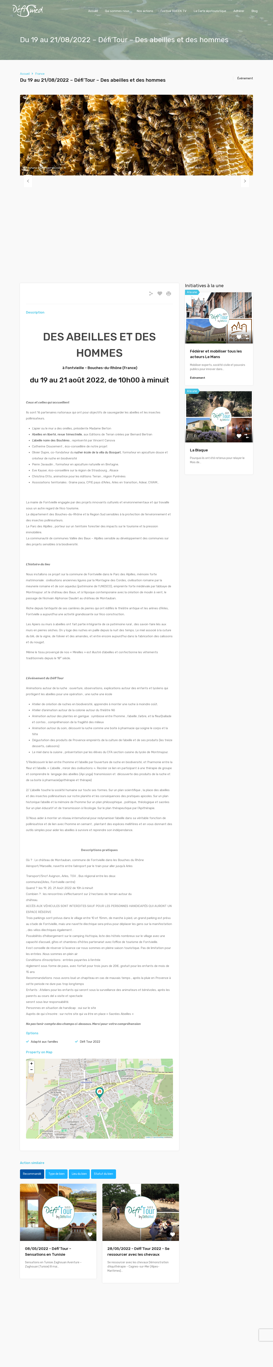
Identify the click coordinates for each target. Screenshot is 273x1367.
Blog (254, 11)
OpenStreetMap (158, 1137)
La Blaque (199, 450)
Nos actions (145, 11)
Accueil (93, 11)
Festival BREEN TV (173, 11)
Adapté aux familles (44, 1041)
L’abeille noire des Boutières (51, 440)
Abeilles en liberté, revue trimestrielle (57, 434)
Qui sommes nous (117, 11)
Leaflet (148, 1137)
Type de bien (56, 1174)
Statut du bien (103, 1174)
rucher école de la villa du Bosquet (97, 452)
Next (245, 181)
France (40, 74)
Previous (28, 181)
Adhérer (238, 11)
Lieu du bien (79, 1174)
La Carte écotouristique (210, 11)
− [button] (31, 1070)
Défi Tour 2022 (90, 1041)
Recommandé (32, 1174)
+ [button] (31, 1064)
